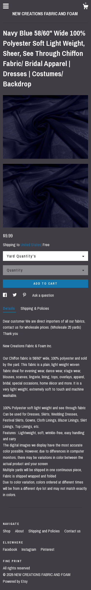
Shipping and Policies (44, 531)
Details (9, 308)
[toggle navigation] (6, 6)
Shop (7, 531)
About (20, 531)
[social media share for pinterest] (25, 295)
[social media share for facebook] (5, 295)
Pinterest (47, 549)
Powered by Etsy (15, 581)
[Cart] (85, 7)
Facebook (10, 549)
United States (31, 244)
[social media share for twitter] (15, 295)
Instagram (29, 549)
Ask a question (43, 295)
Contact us (72, 531)
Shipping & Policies (35, 308)
